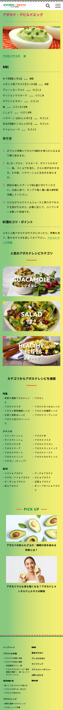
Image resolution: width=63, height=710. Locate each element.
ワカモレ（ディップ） (16, 461)
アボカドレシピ (10, 699)
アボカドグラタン (44, 444)
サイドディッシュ (14, 440)
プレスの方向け (38, 659)
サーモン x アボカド (15, 482)
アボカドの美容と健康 (13, 662)
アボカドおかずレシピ (46, 457)
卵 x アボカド (11, 486)
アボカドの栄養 (10, 654)
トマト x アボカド (14, 474)
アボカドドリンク (14, 457)
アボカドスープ (12, 449)
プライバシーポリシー (41, 670)
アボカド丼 (40, 436)
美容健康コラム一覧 (14, 666)
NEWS (34, 648)
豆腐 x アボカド (43, 482)
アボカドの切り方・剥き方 (15, 689)
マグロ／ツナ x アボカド (17, 478)
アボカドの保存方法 (12, 693)
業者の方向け (37, 653)
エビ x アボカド (43, 478)
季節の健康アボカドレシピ (17, 400)
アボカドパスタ (43, 440)
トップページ (9, 648)
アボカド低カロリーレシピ (17, 421)
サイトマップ (37, 664)
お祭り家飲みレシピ (15, 415)
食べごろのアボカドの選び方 (16, 686)
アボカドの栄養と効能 (13, 658)
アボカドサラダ (11, 56)
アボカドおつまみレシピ (47, 407)
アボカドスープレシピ (46, 415)
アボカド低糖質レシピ (46, 411)
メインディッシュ (14, 436)
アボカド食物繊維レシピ (17, 411)
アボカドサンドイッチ (46, 449)
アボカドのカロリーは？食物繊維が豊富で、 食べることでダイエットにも (18, 672)
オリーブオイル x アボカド (47, 488)
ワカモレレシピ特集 (12, 707)
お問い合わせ (37, 675)
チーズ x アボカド (44, 474)
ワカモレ (39, 398)
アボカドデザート (14, 453)
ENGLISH (35, 681)
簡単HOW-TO (8, 681)
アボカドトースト (44, 453)
